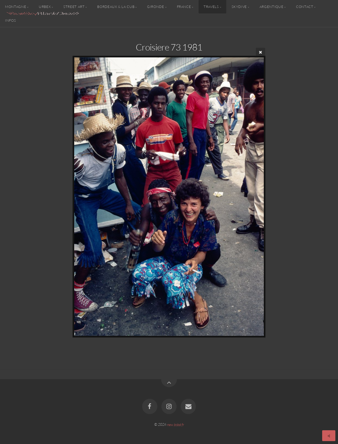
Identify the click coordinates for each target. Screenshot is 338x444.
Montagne (15, 6)
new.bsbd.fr (175, 424)
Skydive (239, 6)
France (184, 6)
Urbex (45, 6)
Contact (304, 6)
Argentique (271, 6)
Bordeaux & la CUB (115, 6)
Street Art (73, 6)
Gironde (155, 6)
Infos (10, 20)
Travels (211, 6)
